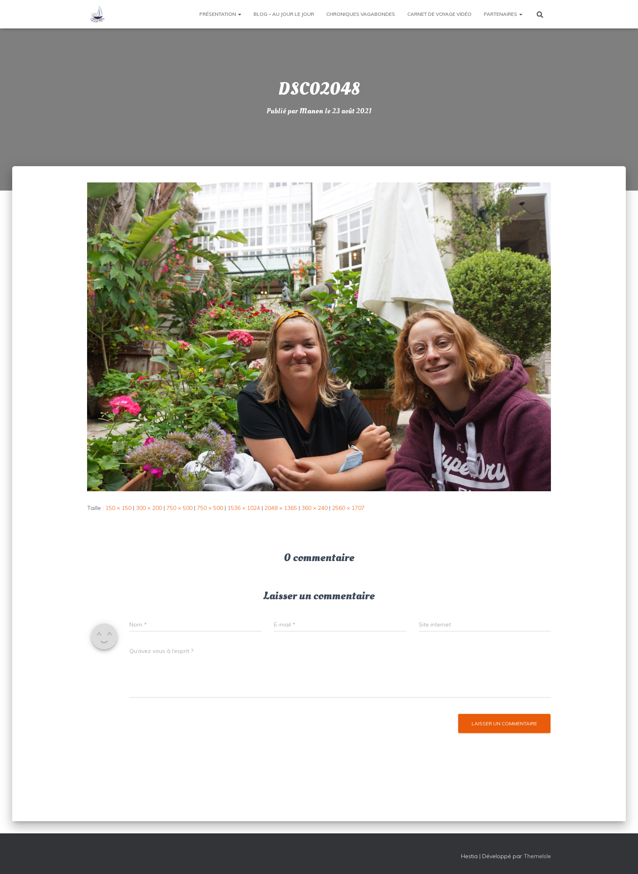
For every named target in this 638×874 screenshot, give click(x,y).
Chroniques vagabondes (360, 14)
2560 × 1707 (348, 507)
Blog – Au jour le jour (283, 14)
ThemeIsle (537, 855)
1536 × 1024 (243, 507)
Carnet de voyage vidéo (439, 14)
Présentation (220, 14)
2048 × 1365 (280, 507)
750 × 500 (179, 507)
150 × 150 (118, 507)
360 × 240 (315, 507)
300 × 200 (149, 507)
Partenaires (503, 14)
